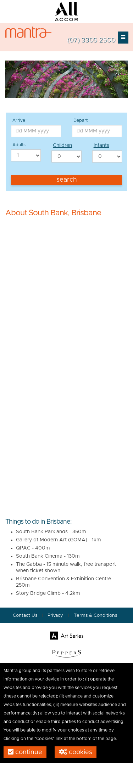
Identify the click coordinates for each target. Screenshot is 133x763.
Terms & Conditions (95, 615)
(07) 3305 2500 (91, 40)
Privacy (56, 615)
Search (66, 180)
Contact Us (25, 615)
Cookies (75, 752)
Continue (25, 752)
